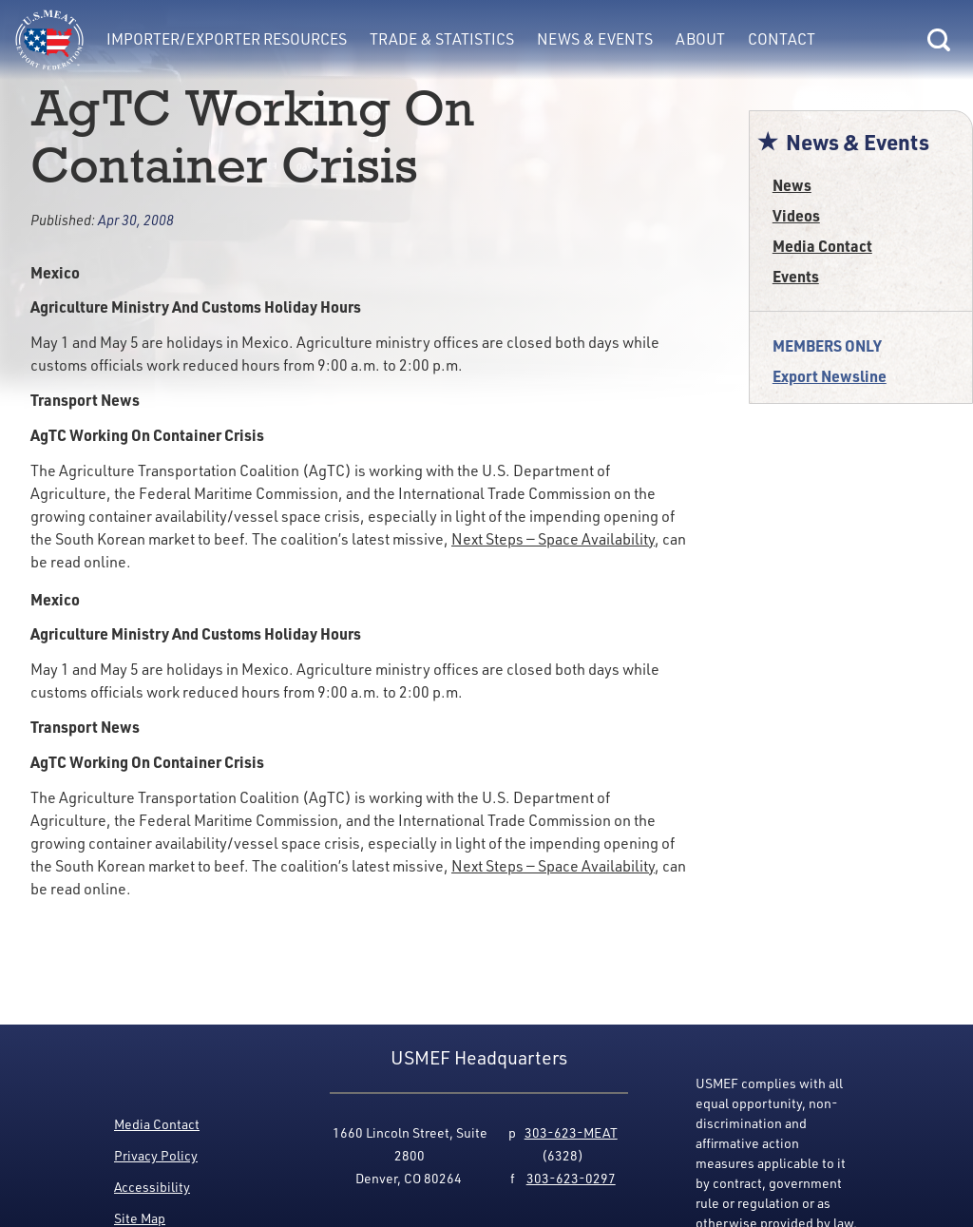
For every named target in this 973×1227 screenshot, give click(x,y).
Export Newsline (830, 376)
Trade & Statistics (442, 38)
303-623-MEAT (571, 1132)
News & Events (595, 38)
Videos (796, 215)
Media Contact (822, 246)
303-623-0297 (571, 1178)
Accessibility (152, 1187)
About (700, 38)
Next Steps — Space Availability (553, 538)
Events (796, 276)
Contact (781, 38)
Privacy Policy (156, 1155)
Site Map (139, 1218)
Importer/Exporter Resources (226, 38)
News (792, 185)
